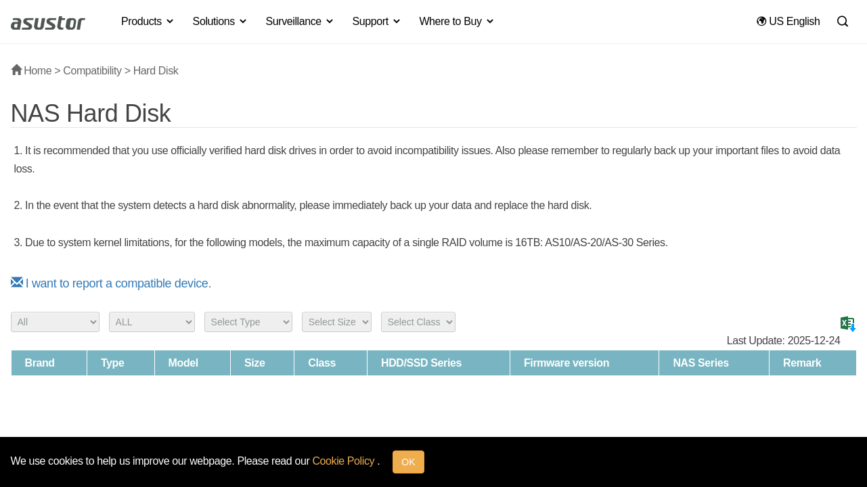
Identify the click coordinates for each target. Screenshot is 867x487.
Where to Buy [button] (457, 21)
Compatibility (92, 70)
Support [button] (377, 21)
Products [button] (148, 21)
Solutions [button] (220, 21)
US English (788, 21)
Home (31, 70)
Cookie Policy (344, 461)
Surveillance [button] (299, 21)
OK (408, 462)
